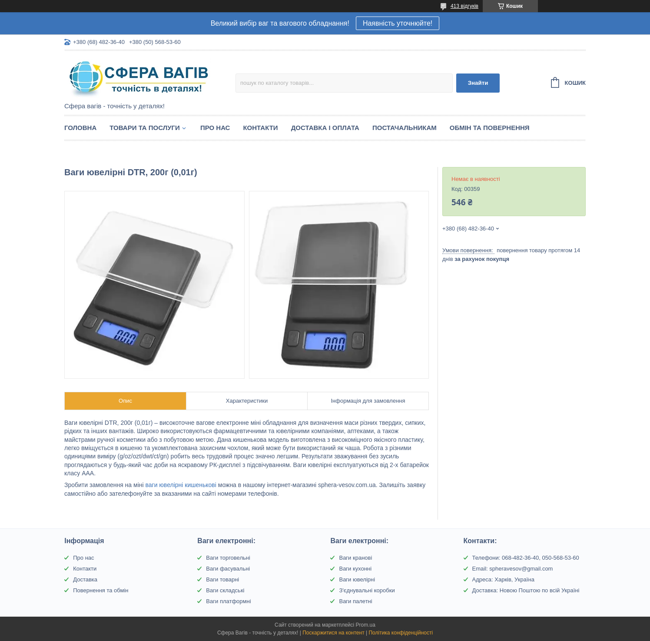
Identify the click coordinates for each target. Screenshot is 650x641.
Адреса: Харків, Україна (503, 579)
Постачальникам (404, 127)
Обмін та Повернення (490, 127)
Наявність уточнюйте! (397, 23)
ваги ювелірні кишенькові (180, 484)
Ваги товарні (222, 579)
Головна (80, 127)
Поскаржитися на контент (333, 633)
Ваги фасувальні (228, 568)
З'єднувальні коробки (367, 590)
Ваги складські (225, 590)
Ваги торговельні (228, 557)
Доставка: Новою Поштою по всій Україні (526, 590)
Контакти (260, 127)
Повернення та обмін (100, 590)
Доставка (85, 579)
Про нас (215, 127)
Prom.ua (365, 625)
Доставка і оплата (325, 127)
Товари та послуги (144, 127)
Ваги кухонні (355, 568)
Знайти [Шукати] (478, 83)
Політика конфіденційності (400, 633)
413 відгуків (464, 6)
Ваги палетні (355, 601)
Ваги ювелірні (357, 579)
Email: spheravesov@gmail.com (512, 568)
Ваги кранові (355, 557)
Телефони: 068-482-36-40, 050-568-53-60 (525, 557)
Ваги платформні (228, 601)
